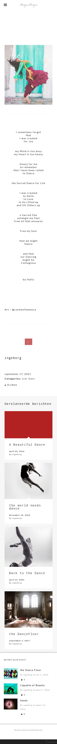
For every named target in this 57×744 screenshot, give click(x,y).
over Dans (28, 378)
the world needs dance (25, 506)
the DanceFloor (24, 634)
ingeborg (17, 454)
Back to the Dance (27, 573)
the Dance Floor (30, 669)
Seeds (24, 700)
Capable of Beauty (32, 685)
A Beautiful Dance (27, 444)
